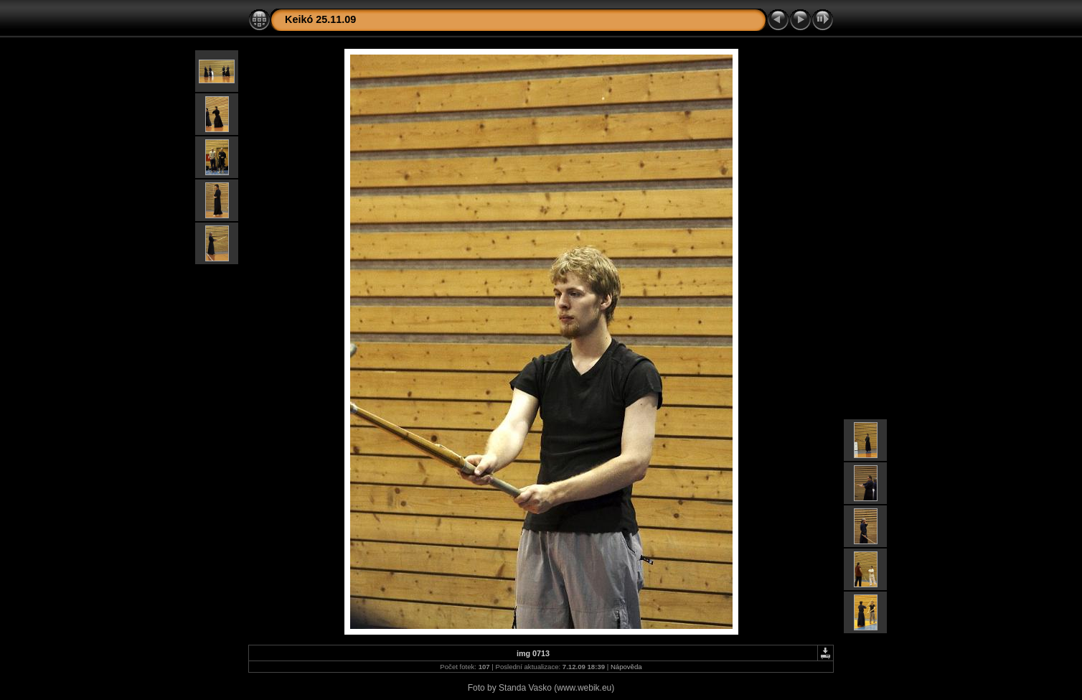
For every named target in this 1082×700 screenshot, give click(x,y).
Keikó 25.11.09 (320, 19)
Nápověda (626, 667)
